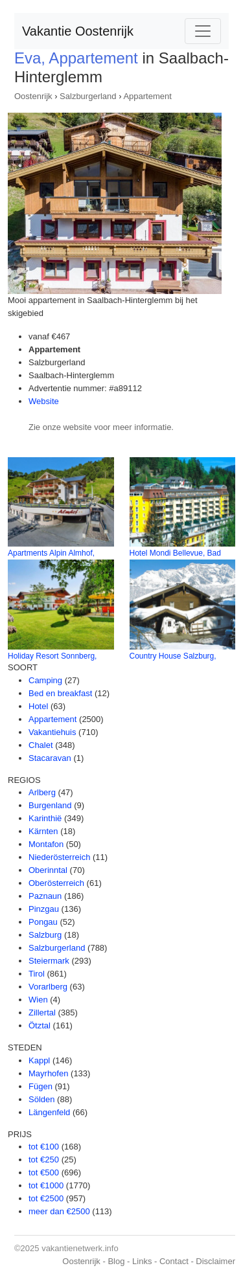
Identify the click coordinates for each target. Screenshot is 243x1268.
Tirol (37, 974)
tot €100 (44, 1146)
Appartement (147, 96)
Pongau (43, 922)
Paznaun (45, 896)
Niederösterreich (59, 857)
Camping (45, 680)
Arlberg (42, 792)
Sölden (41, 1099)
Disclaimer (215, 1261)
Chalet (41, 745)
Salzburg (45, 935)
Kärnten (43, 831)
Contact (174, 1261)
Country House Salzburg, (173, 656)
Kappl (39, 1060)
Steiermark (49, 961)
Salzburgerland (88, 96)
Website (44, 401)
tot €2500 (46, 1198)
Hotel (38, 706)
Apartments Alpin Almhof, (51, 553)
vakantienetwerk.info (80, 1248)
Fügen (40, 1086)
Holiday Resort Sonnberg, (52, 656)
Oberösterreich (56, 883)
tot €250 (44, 1159)
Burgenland (50, 805)
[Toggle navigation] (203, 31)
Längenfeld (49, 1112)
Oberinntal (48, 870)
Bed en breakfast (60, 693)
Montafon (46, 844)
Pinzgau (44, 909)
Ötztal (40, 1025)
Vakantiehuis (52, 732)
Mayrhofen (48, 1073)
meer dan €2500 (59, 1211)
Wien (38, 999)
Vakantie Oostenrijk (77, 31)
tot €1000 (46, 1185)
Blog (116, 1261)
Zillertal (42, 1012)
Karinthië (45, 818)
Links (142, 1261)
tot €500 (44, 1172)
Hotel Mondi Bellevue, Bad (175, 553)
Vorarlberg (48, 986)
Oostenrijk (33, 96)
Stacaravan (50, 758)
